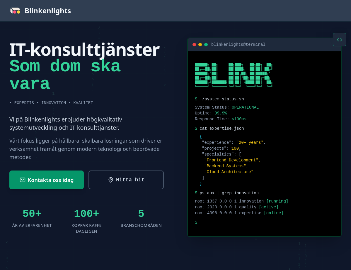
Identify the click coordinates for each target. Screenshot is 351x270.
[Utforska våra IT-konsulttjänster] (126, 180)
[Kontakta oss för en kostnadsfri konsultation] (46, 180)
